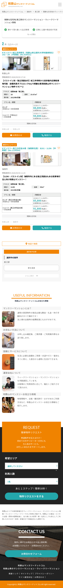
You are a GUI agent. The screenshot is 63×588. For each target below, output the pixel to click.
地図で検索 (33, 243)
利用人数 (10, 473)
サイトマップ (27, 573)
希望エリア (11, 458)
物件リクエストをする (31, 496)
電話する (48, 135)
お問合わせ (17, 135)
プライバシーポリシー (44, 573)
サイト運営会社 (25, 577)
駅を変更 (31, 268)
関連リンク (14, 573)
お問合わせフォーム (31, 553)
